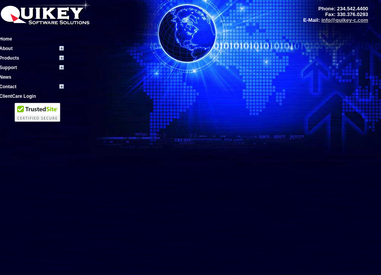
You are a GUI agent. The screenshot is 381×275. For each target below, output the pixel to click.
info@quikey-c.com (344, 20)
